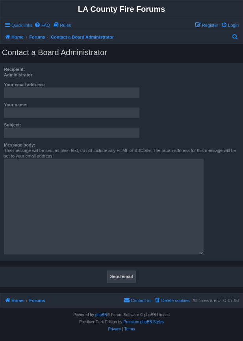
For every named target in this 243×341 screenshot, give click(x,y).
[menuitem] (42, 25)
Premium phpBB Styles (143, 322)
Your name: (16, 104)
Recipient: (14, 69)
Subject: (12, 124)
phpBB (101, 315)
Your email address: (24, 84)
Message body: (19, 145)
